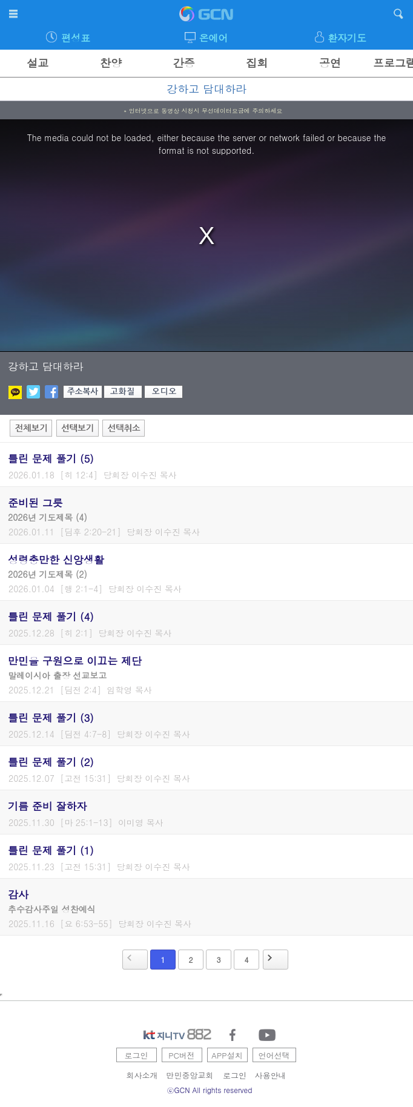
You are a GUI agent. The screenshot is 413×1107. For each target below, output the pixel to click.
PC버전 (181, 1055)
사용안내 (270, 1075)
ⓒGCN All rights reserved (210, 1090)
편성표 (75, 38)
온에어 (213, 38)
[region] (206, 235)
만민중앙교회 (190, 1075)
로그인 (136, 1055)
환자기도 (347, 38)
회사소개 (142, 1075)
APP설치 (226, 1055)
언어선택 (274, 1055)
